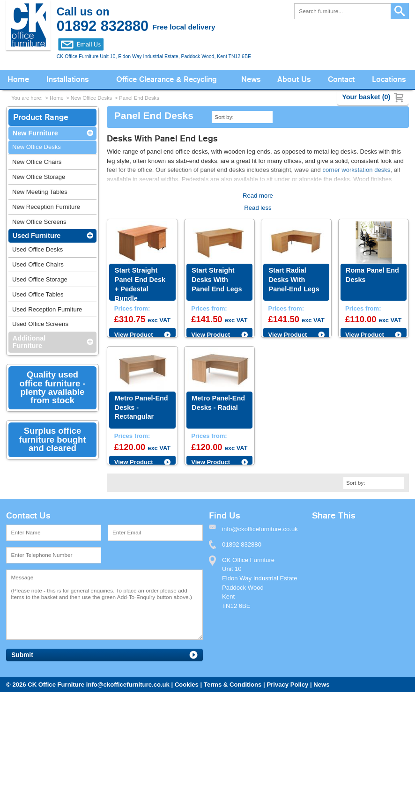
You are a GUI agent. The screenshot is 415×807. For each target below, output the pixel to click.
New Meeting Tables (39, 191)
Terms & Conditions (233, 684)
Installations (67, 79)
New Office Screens (39, 221)
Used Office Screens (40, 323)
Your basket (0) (366, 97)
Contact (341, 79)
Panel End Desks (139, 98)
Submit (22, 655)
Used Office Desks (37, 249)
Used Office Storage (39, 279)
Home (18, 79)
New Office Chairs (36, 161)
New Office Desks (91, 98)
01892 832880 (241, 544)
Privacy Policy (287, 684)
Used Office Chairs (38, 264)
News (251, 79)
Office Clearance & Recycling (166, 79)
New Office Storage (38, 176)
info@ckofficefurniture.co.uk (128, 684)
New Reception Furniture (46, 206)
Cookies (187, 684)
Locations (389, 79)
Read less (257, 207)
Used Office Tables (38, 294)
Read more (258, 195)
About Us (294, 79)
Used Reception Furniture (47, 309)
